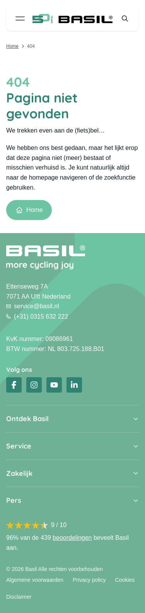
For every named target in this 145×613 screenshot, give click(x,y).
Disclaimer (18, 597)
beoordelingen (72, 537)
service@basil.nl (32, 306)
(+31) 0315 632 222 (37, 316)
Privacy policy (89, 580)
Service (18, 446)
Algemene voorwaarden (34, 580)
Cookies (125, 580)
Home (12, 46)
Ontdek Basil (27, 419)
